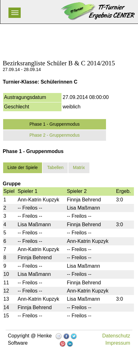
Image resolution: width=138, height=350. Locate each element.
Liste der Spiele (23, 167)
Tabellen (55, 167)
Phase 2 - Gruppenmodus (54, 135)
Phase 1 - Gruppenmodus (54, 124)
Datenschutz (116, 335)
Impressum (117, 343)
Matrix (79, 167)
